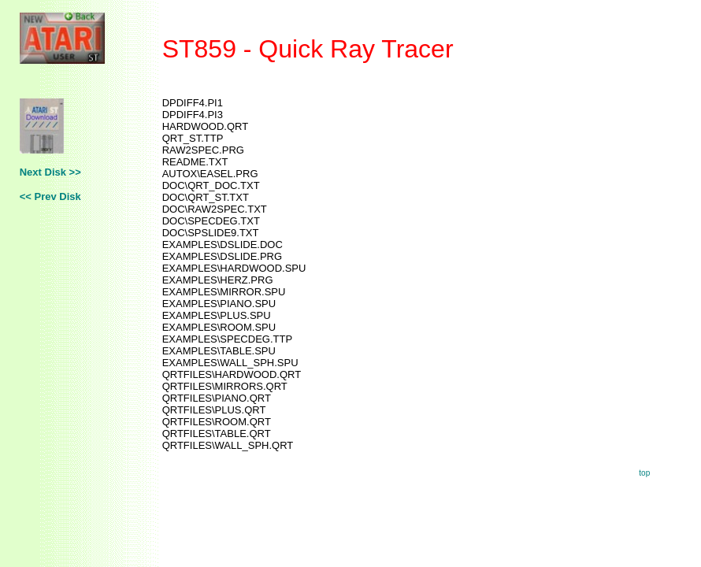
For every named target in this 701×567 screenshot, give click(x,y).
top (644, 473)
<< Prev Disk (50, 196)
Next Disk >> (50, 172)
